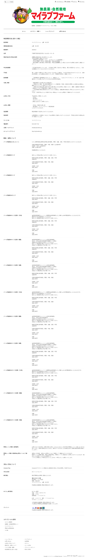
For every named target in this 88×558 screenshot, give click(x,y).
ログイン (75, 1)
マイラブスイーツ (9, 526)
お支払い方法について (10, 543)
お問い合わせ (62, 31)
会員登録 (68, 1)
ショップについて (49, 31)
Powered (73, 556)
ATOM (29, 549)
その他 (6, 530)
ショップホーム (8, 539)
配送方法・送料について (10, 545)
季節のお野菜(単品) (9, 528)
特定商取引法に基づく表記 (11, 549)
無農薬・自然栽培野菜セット (11, 524)
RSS (26, 549)
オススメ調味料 (8, 522)
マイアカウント (60, 1)
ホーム (24, 31)
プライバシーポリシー (30, 547)
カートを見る (28, 545)
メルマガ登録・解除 (9, 547)
